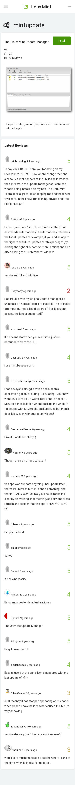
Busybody (17, 291)
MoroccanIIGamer (21, 429)
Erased (15, 571)
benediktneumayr (21, 381)
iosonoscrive (18, 726)
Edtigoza (16, 641)
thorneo (17, 749)
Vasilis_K (18, 452)
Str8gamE (16, 219)
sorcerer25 (17, 476)
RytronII (15, 618)
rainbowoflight (19, 161)
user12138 (17, 357)
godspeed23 (18, 664)
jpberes (15, 524)
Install (61, 40)
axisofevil (16, 329)
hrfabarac (16, 594)
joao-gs (15, 267)
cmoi (14, 547)
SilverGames (18, 693)
